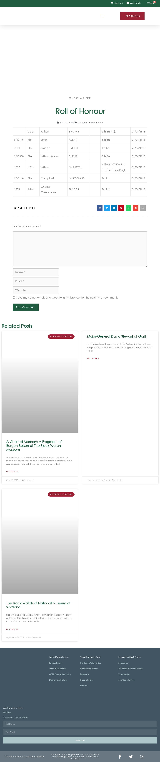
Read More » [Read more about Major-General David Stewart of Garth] (93, 359)
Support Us (123, 663)
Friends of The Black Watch (130, 668)
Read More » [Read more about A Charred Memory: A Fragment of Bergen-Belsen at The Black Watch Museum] (12, 472)
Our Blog (7, 712)
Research (84, 674)
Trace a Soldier (86, 680)
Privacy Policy (55, 663)
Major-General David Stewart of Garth (117, 336)
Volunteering (124, 674)
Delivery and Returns (58, 680)
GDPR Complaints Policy (60, 674)
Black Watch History (89, 668)
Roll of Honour (96, 122)
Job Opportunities (126, 680)
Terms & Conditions (57, 668)
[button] (102, 15)
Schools (83, 685)
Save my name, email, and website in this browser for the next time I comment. (67, 297)
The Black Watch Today (90, 663)
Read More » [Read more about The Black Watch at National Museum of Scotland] (12, 629)
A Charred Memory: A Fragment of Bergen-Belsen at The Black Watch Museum (34, 445)
